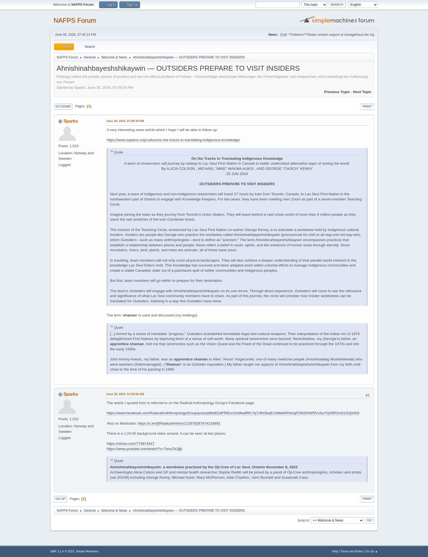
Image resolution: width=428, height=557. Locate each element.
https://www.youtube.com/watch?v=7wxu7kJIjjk (144, 449)
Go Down (63, 106)
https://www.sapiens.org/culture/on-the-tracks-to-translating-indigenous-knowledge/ (173, 140)
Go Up (60, 498)
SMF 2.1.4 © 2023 (62, 551)
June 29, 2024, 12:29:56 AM (125, 394)
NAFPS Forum (75, 20)
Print (367, 106)
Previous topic (337, 92)
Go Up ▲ (371, 551)
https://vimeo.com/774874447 (130, 444)
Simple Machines (87, 551)
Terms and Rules (352, 551)
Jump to (303, 520)
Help (335, 551)
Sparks (70, 121)
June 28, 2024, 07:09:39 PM (125, 121)
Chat (283, 35)
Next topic (362, 92)
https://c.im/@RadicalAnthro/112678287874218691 (179, 423)
